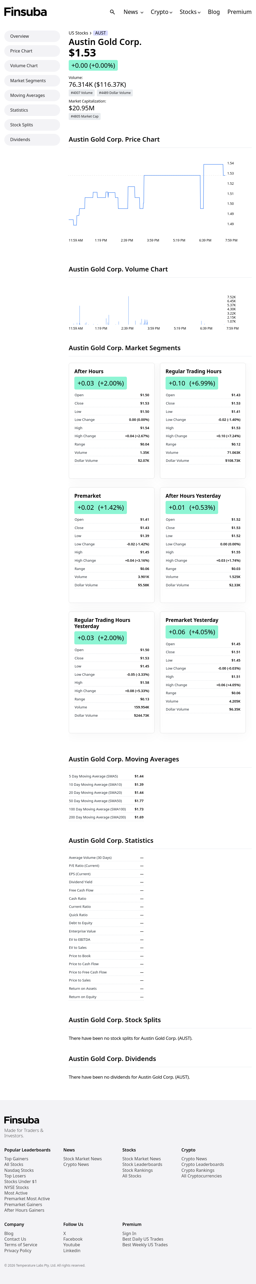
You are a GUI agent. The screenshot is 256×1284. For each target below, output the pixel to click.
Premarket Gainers (23, 1204)
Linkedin (72, 1250)
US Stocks (78, 33)
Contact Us (15, 1239)
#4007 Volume (82, 92)
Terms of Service (20, 1245)
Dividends (20, 139)
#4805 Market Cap (84, 116)
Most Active (16, 1193)
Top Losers (15, 1176)
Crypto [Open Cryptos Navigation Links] (161, 12)
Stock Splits (21, 125)
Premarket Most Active (27, 1199)
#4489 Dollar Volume (115, 92)
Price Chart (21, 51)
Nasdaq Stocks (19, 1170)
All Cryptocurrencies (201, 1176)
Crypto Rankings (197, 1170)
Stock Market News (82, 1159)
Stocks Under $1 (20, 1181)
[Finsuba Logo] (25, 12)
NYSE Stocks (16, 1187)
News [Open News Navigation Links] (133, 12)
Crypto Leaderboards (202, 1164)
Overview (19, 36)
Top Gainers (16, 1159)
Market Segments (28, 81)
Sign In (129, 1233)
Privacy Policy (17, 1250)
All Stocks (13, 1164)
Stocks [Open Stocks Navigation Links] (190, 12)
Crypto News (76, 1164)
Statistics (19, 110)
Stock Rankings (137, 1170)
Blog (214, 12)
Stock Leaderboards (142, 1164)
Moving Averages (27, 95)
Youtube (71, 1245)
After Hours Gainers (24, 1210)
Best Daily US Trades (142, 1239)
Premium (240, 12)
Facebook (73, 1239)
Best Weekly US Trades (145, 1245)
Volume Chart (24, 66)
